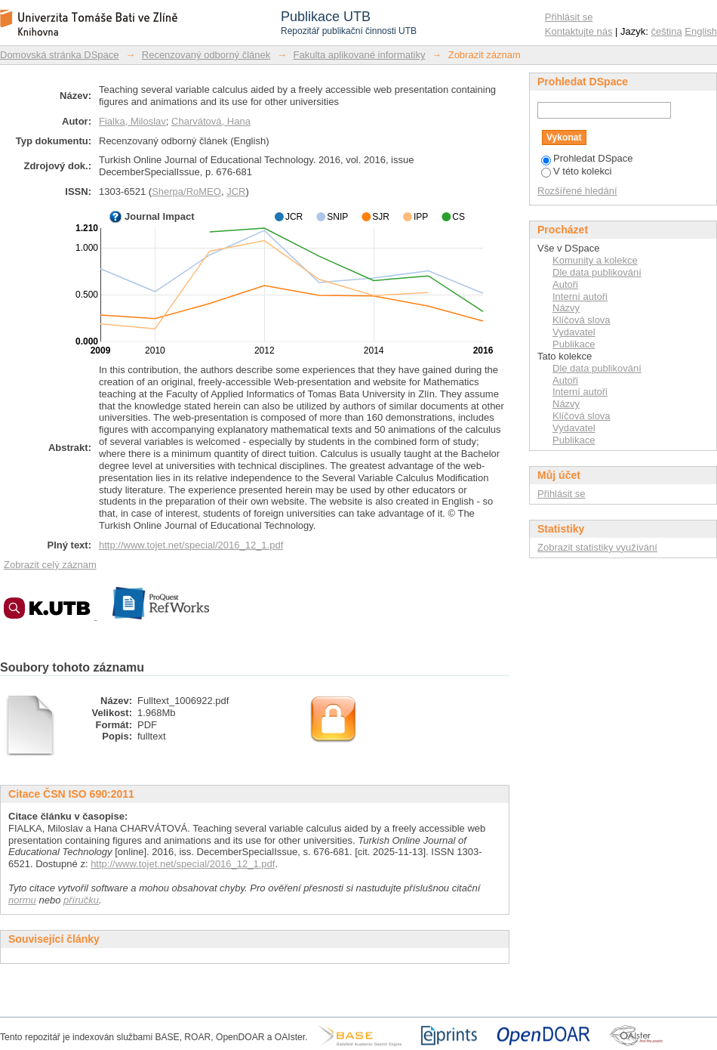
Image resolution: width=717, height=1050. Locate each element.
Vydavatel (573, 332)
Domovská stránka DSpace (59, 54)
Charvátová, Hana (211, 121)
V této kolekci (576, 171)
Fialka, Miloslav (132, 121)
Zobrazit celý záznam (50, 564)
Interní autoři (580, 296)
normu (22, 900)
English (701, 31)
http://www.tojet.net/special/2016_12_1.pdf (191, 545)
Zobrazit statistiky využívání (597, 547)
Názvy (566, 307)
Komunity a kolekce (595, 260)
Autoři (565, 284)
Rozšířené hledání (577, 190)
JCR (235, 191)
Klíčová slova (581, 320)
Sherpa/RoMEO (186, 191)
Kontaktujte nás (579, 31)
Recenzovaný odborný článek (206, 54)
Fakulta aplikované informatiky (360, 54)
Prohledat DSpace (587, 158)
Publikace (573, 344)
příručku (81, 900)
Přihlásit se (569, 17)
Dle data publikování (597, 272)
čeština (666, 31)
